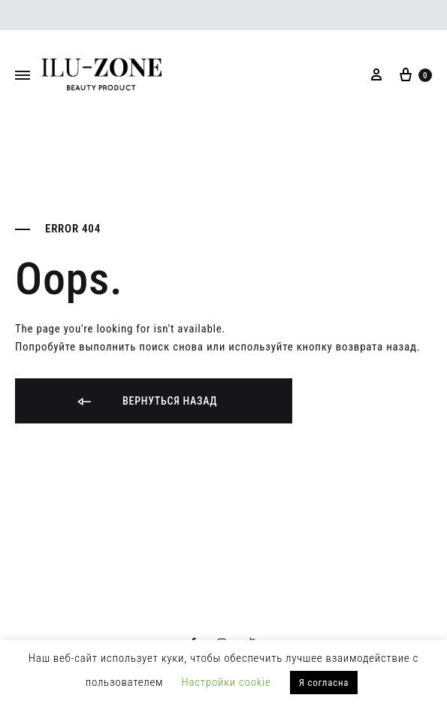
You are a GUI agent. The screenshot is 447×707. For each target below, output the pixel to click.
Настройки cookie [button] (226, 682)
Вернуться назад (146, 402)
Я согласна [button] (324, 682)
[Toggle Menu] (22, 76)
